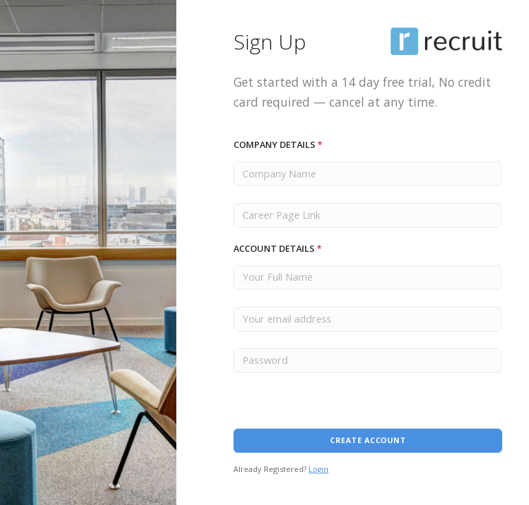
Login (319, 469)
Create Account (368, 440)
